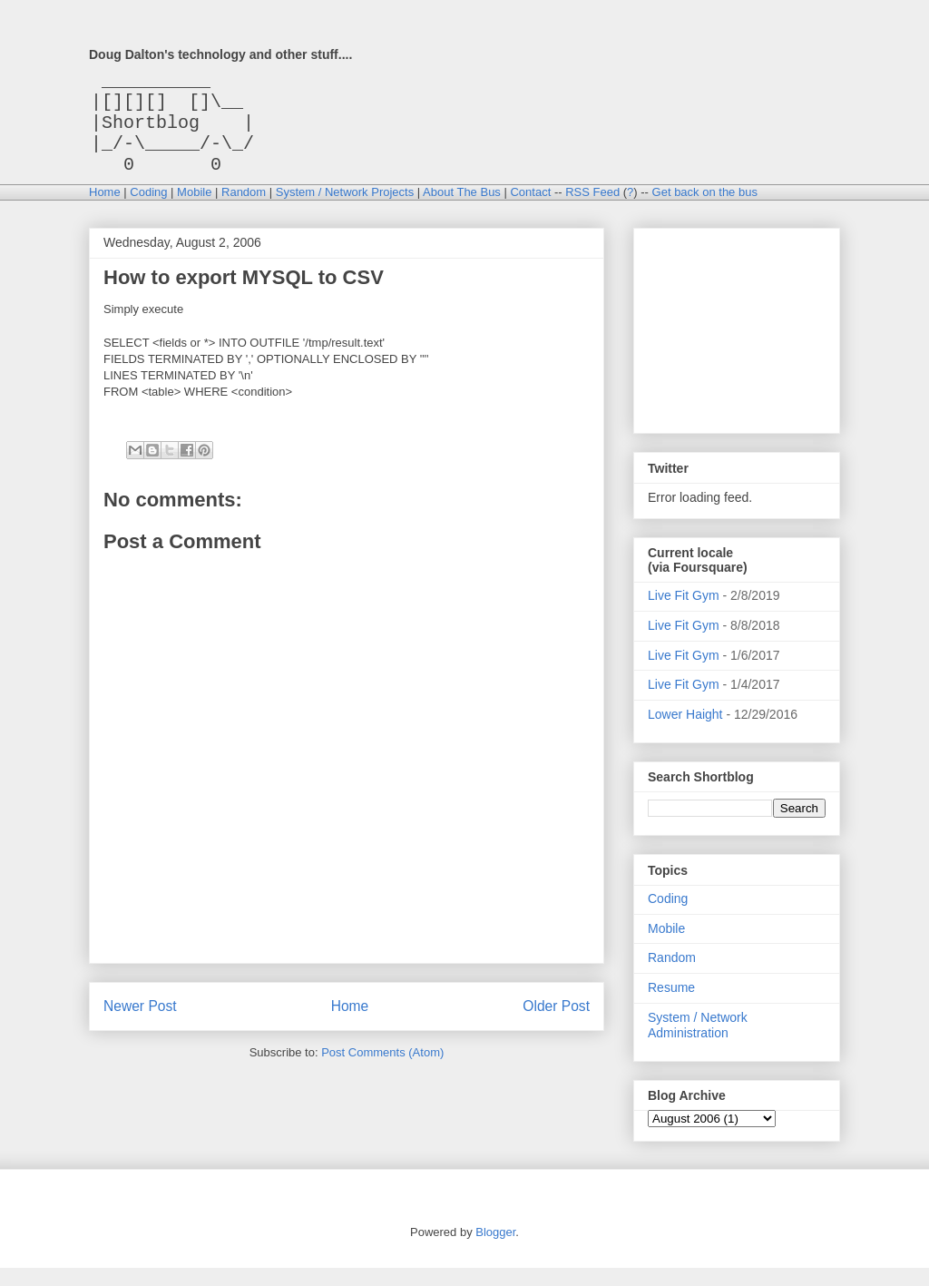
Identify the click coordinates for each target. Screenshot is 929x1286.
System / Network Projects (345, 210)
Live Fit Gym (683, 613)
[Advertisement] (738, 344)
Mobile (194, 210)
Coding (148, 210)
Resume (671, 1005)
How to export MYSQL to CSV (243, 295)
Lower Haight (685, 732)
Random (243, 210)
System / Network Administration (698, 1043)
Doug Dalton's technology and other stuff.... (220, 54)
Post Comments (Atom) (382, 1070)
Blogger (495, 1250)
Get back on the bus (705, 210)
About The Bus (462, 210)
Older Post (556, 1024)
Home (105, 210)
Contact (530, 210)
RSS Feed (592, 210)
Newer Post (140, 1024)
